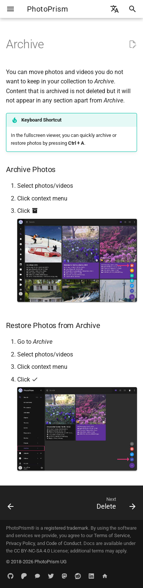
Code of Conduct (63, 543)
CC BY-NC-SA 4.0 (32, 551)
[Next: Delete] (115, 504)
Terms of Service (112, 535)
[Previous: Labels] (10, 504)
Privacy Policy (20, 543)
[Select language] (114, 8)
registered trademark (66, 528)
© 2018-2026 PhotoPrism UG (36, 561)
